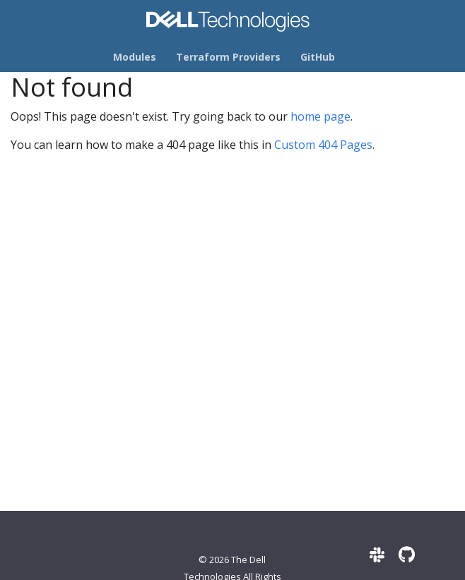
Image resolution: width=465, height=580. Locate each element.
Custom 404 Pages (323, 144)
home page (320, 116)
